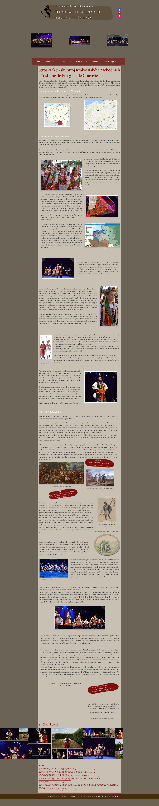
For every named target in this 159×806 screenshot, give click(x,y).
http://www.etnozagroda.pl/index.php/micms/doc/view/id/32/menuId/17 (64, 775)
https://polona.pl (45, 781)
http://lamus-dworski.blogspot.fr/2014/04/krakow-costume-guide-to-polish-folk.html (69, 778)
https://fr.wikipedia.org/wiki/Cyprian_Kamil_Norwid (58, 790)
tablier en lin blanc (111, 269)
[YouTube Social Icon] (119, 12)
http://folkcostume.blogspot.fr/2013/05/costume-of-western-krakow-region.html (68, 770)
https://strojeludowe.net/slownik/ (51, 783)
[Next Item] (119, 743)
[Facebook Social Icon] (119, 9)
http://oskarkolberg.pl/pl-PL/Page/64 (52, 788)
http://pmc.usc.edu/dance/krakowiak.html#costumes (57, 768)
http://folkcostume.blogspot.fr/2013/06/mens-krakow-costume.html (63, 771)
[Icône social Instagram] (119, 16)
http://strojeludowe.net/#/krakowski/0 (53, 774)
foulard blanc (59, 321)
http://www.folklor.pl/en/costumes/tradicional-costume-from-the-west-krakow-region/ (70, 777)
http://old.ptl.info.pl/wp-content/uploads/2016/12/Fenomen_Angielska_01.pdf (67, 773)
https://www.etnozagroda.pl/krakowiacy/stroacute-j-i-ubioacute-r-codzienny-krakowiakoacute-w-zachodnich (77, 784)
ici (60, 144)
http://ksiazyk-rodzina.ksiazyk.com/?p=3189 (55, 780)
